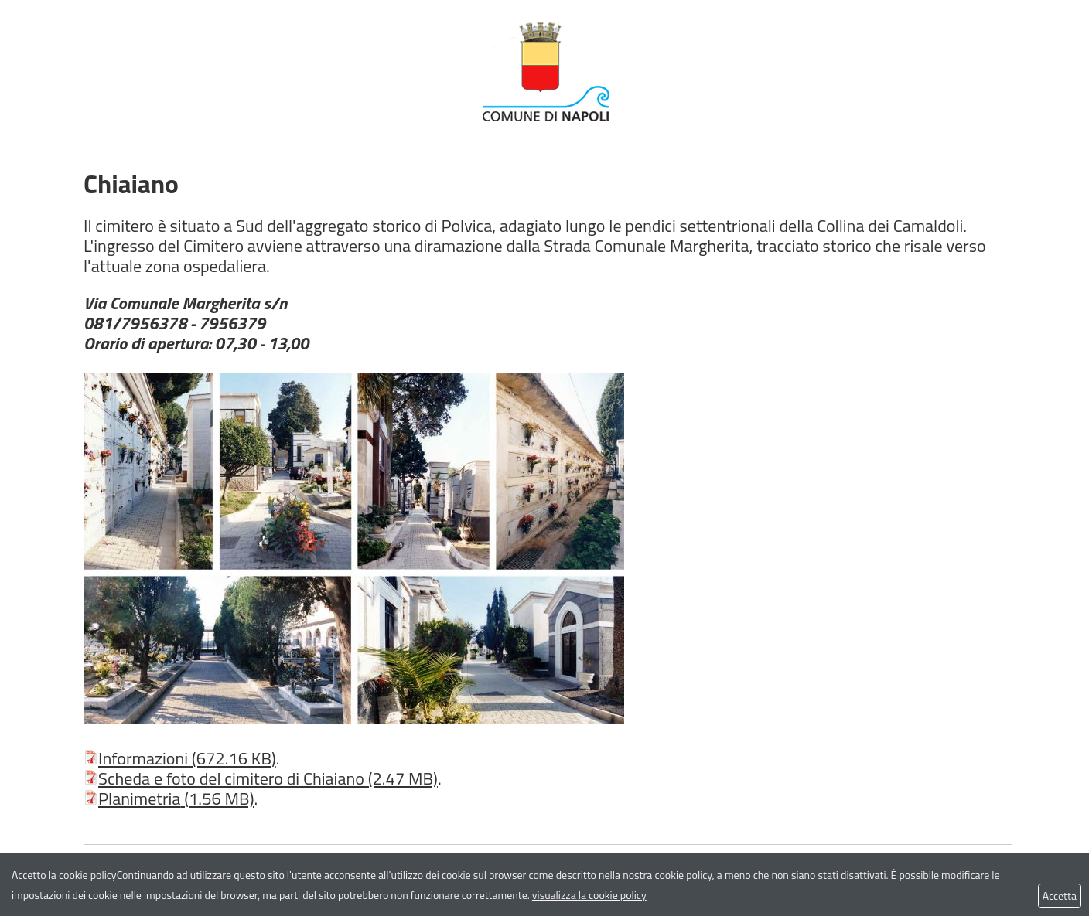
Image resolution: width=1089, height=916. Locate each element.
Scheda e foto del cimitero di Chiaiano (261, 778)
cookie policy (88, 875)
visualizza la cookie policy (589, 895)
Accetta (1059, 895)
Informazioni (180, 758)
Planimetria (169, 798)
